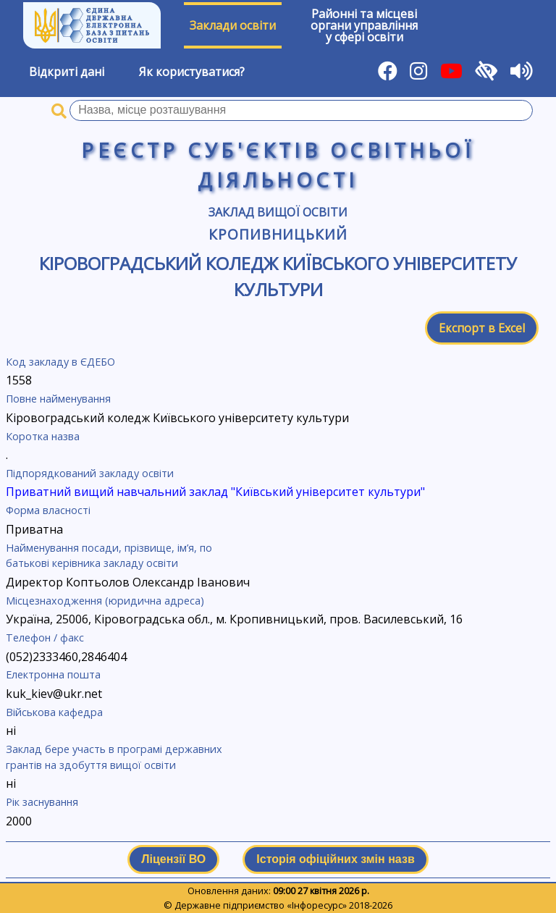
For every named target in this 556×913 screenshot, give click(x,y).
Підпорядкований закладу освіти (90, 473)
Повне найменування (58, 398)
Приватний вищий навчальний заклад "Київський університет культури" (215, 492)
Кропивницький (278, 234)
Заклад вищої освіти (278, 212)
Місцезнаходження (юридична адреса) (105, 600)
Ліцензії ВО (173, 859)
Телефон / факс (45, 637)
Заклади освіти (233, 25)
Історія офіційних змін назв (335, 859)
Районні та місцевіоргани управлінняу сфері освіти (364, 25)
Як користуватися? (192, 72)
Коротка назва (43, 436)
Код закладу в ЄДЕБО (60, 362)
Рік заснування (42, 802)
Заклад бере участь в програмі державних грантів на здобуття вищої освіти (114, 757)
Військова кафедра (54, 712)
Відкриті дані (66, 72)
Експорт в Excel (482, 328)
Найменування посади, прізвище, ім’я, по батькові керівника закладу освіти (109, 556)
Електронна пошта (53, 674)
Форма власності (48, 510)
